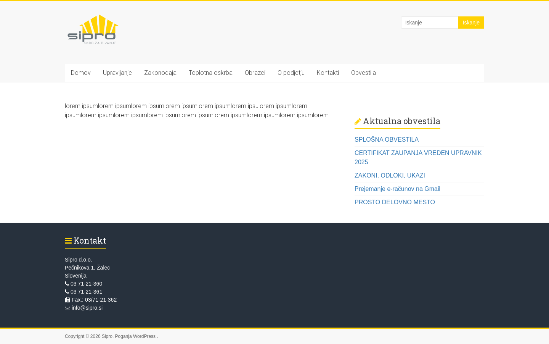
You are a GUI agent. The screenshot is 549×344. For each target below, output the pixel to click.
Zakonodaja (160, 72)
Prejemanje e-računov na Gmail (397, 189)
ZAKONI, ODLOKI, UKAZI (390, 175)
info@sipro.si (84, 308)
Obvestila (363, 72)
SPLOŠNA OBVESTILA (387, 139)
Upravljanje (117, 72)
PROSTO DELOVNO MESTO (395, 202)
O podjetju (291, 72)
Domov (81, 72)
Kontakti (328, 72)
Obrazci (255, 72)
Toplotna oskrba (211, 72)
